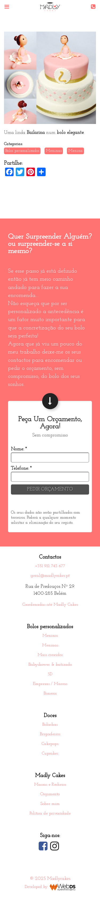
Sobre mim (50, 804)
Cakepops (50, 744)
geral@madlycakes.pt (50, 576)
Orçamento (50, 794)
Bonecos (50, 693)
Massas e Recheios (50, 784)
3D (50, 674)
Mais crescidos (50, 655)
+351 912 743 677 (50, 566)
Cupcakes (50, 753)
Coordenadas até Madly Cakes (50, 604)
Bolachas (50, 724)
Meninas (50, 645)
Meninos (50, 636)
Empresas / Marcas (50, 684)
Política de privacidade (50, 813)
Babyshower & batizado (50, 664)
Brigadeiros (50, 734)
